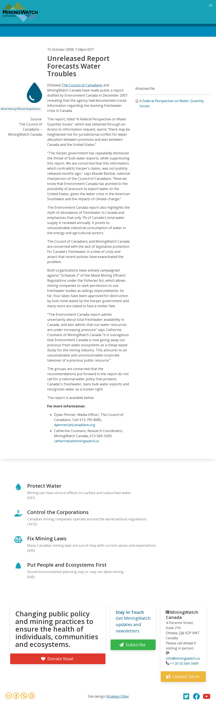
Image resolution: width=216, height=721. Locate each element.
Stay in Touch (130, 612)
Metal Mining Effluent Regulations (20, 109)
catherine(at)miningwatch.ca (76, 441)
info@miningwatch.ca (183, 658)
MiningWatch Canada (182, 614)
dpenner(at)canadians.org (74, 424)
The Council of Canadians (82, 85)
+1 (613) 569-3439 (184, 663)
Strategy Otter (117, 696)
